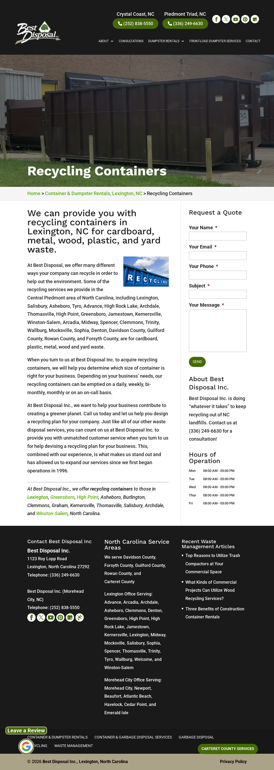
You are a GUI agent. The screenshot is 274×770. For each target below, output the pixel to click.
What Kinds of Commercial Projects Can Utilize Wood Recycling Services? (211, 590)
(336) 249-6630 (185, 23)
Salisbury (135, 643)
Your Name (203, 227)
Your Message (206, 305)
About (103, 41)
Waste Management (73, 746)
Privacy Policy (233, 761)
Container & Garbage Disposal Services (133, 737)
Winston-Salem (52, 513)
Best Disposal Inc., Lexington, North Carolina (85, 761)
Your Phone (203, 266)
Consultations (131, 41)
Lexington (37, 497)
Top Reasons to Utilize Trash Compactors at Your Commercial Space (212, 563)
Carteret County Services (227, 749)
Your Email (202, 247)
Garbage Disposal (196, 737)
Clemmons (135, 610)
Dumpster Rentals (163, 41)
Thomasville (134, 651)
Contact (253, 41)
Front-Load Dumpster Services (215, 41)
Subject (199, 286)
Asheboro (113, 610)
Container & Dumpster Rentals (57, 737)
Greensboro (62, 497)
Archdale (149, 602)
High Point (87, 497)
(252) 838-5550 (135, 23)
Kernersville (115, 634)
